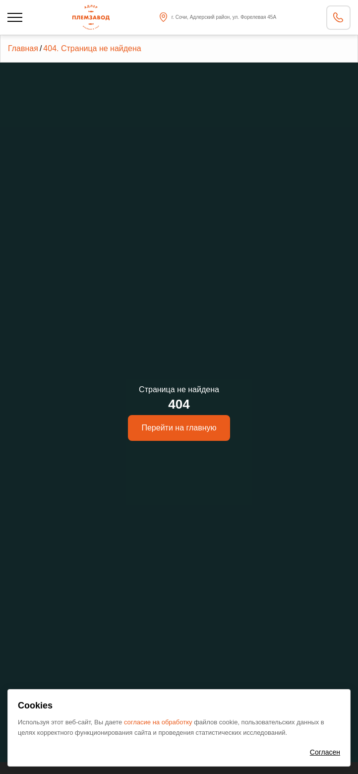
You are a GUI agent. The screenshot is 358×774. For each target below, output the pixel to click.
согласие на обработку (159, 722)
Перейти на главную (178, 427)
